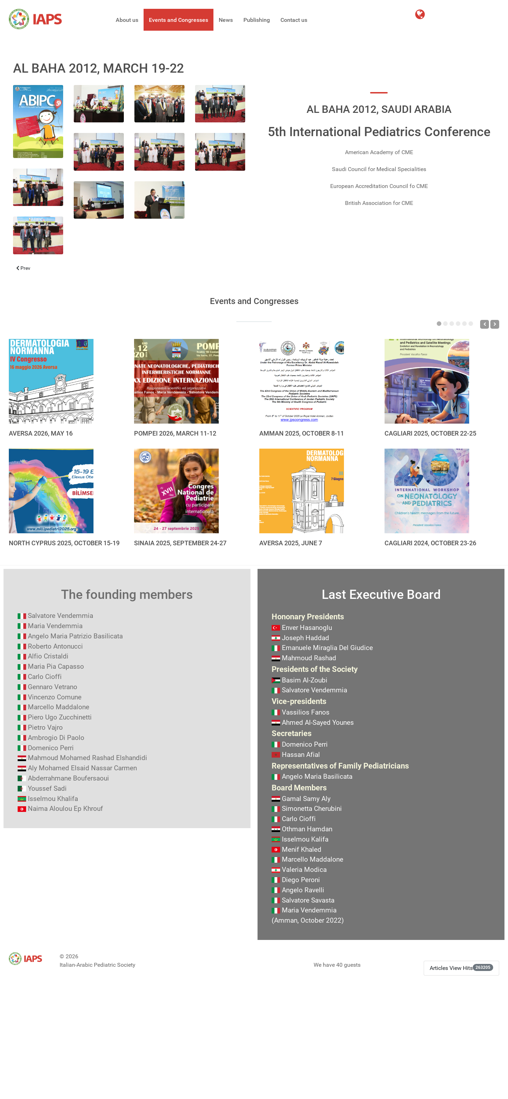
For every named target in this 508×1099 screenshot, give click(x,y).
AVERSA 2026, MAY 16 (41, 433)
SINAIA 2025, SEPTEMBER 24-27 (180, 543)
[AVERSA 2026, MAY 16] (51, 381)
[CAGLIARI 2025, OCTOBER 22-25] (427, 381)
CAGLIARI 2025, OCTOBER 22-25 (430, 433)
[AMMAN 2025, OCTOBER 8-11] (301, 381)
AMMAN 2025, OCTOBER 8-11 (301, 433)
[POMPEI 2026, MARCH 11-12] (176, 381)
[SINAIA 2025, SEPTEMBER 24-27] (176, 491)
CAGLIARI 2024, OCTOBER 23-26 (430, 543)
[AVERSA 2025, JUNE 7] (301, 491)
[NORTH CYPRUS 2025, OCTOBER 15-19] (51, 491)
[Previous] (484, 324)
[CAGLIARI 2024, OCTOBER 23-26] (427, 491)
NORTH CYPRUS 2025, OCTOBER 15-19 (64, 543)
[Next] (494, 324)
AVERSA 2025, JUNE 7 (290, 543)
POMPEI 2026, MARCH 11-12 (175, 433)
